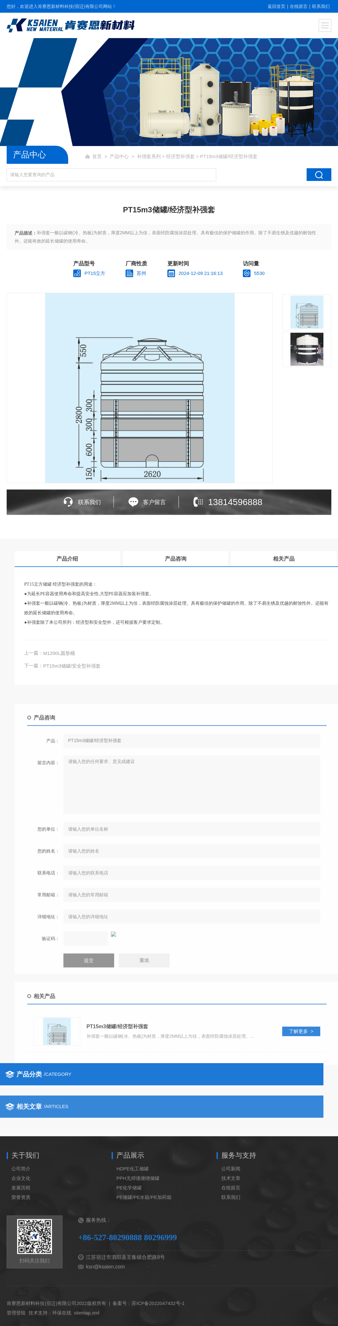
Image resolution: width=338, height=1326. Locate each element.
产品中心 (119, 156)
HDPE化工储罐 (132, 1199)
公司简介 (20, 1199)
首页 (97, 156)
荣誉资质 (20, 1228)
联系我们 (321, 6)
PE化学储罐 (129, 1218)
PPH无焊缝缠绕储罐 (137, 1209)
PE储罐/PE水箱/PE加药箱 (143, 1228)
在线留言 (299, 6)
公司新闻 (230, 1199)
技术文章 (230, 1209)
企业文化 (20, 1209)
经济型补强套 (180, 156)
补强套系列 (149, 156)
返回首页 (276, 6)
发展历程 (20, 1218)
